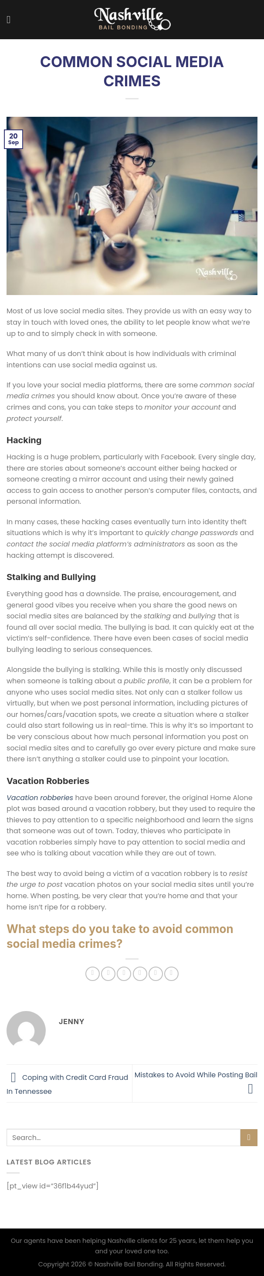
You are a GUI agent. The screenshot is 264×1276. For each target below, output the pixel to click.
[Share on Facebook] (108, 974)
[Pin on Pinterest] (156, 974)
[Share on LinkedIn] (171, 974)
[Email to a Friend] (140, 974)
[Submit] (248, 1137)
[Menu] (12, 19)
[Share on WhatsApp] (92, 974)
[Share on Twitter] (124, 974)
